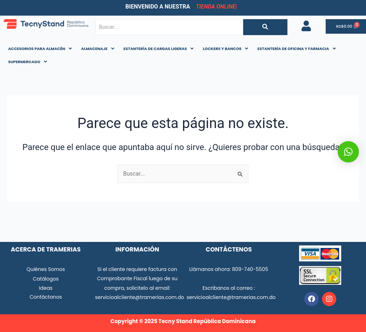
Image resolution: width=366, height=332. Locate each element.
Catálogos (46, 278)
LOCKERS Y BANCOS (225, 48)
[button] (40, 48)
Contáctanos (45, 296)
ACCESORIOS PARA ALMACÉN (40, 48)
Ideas (45, 288)
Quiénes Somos (46, 269)
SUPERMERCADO (27, 62)
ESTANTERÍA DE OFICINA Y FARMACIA (296, 48)
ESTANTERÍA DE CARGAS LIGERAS (159, 48)
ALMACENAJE (97, 48)
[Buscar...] (169, 27)
